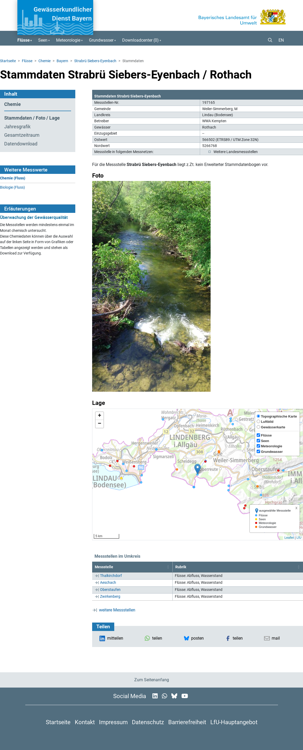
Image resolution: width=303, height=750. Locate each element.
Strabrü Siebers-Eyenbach (95, 61)
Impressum (113, 722)
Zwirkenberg (110, 596)
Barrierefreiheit (187, 722)
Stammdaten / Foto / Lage (32, 118)
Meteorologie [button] (68, 40)
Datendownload (20, 143)
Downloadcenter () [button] (140, 40)
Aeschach (108, 582)
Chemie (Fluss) (12, 178)
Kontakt (85, 722)
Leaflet (289, 538)
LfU (298, 538)
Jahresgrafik (17, 126)
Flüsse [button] (23, 40)
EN (281, 40)
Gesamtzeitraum (21, 135)
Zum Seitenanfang (151, 679)
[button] (268, 40)
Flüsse (27, 61)
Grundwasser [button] (101, 40)
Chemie (44, 61)
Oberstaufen (110, 589)
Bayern (62, 61)
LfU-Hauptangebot (233, 722)
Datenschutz (148, 722)
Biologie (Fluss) (12, 187)
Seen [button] (42, 40)
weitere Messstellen (117, 609)
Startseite (8, 61)
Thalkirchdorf (111, 575)
